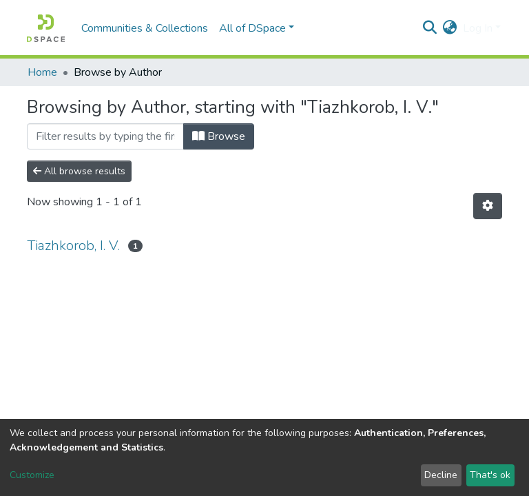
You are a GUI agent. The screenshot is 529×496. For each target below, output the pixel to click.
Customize (32, 475)
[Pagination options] (487, 206)
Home (42, 72)
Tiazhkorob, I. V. (73, 245)
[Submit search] (430, 28)
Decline (440, 475)
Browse (218, 136)
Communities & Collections (144, 28)
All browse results (79, 171)
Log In (477, 28)
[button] (450, 28)
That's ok (490, 475)
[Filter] (105, 136)
